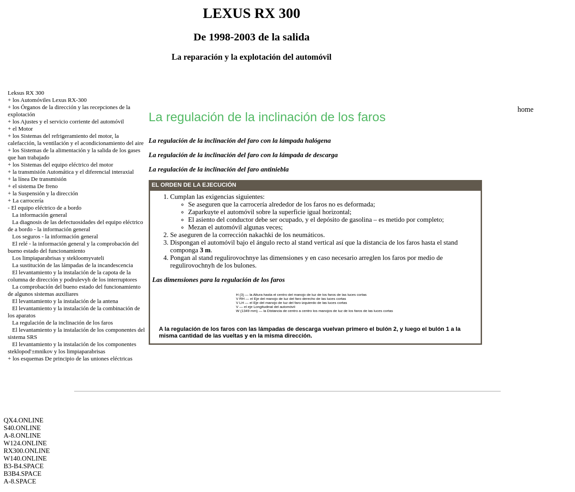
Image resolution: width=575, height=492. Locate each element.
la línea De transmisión (39, 179)
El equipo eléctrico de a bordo (46, 207)
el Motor (23, 128)
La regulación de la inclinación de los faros (62, 322)
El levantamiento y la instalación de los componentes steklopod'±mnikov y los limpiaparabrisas (72, 348)
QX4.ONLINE (24, 420)
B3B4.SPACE (22, 473)
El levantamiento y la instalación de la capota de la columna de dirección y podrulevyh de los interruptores (72, 276)
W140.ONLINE (25, 458)
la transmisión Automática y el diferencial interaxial (73, 171)
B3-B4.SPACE (24, 466)
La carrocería (28, 200)
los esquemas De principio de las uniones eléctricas (73, 358)
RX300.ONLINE (27, 450)
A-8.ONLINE (22, 435)
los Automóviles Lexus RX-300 (50, 100)
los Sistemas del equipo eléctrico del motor (63, 164)
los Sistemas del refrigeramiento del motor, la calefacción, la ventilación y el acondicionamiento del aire (75, 139)
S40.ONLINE (22, 427)
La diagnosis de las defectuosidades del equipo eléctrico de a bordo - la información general (75, 226)
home (526, 109)
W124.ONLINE (25, 443)
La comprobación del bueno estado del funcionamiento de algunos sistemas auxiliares (74, 290)
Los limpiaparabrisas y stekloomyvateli (58, 258)
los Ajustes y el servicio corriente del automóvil (68, 121)
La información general (39, 214)
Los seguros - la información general (55, 236)
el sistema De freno (35, 186)
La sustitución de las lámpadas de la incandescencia (72, 265)
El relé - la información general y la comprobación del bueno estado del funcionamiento (73, 247)
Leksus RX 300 (26, 92)
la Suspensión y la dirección (45, 193)
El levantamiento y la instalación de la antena (65, 301)
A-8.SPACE (20, 481)
